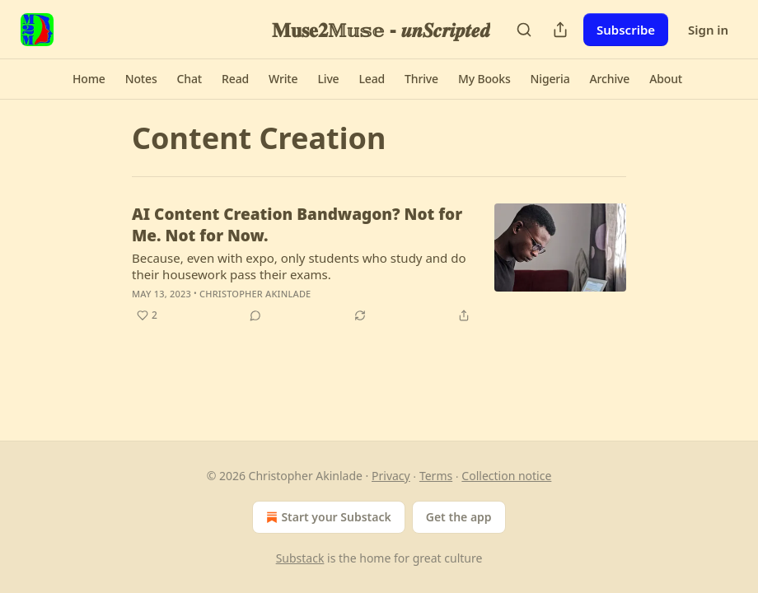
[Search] (524, 29)
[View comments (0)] (255, 315)
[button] (89, 79)
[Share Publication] (560, 29)
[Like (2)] (147, 315)
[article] (379, 264)
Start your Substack (327, 517)
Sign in (708, 29)
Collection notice (506, 475)
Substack (300, 558)
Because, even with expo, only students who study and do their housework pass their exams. (299, 266)
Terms (435, 475)
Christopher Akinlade (255, 293)
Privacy (391, 475)
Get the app (459, 517)
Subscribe (626, 29)
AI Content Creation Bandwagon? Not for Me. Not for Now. (297, 224)
